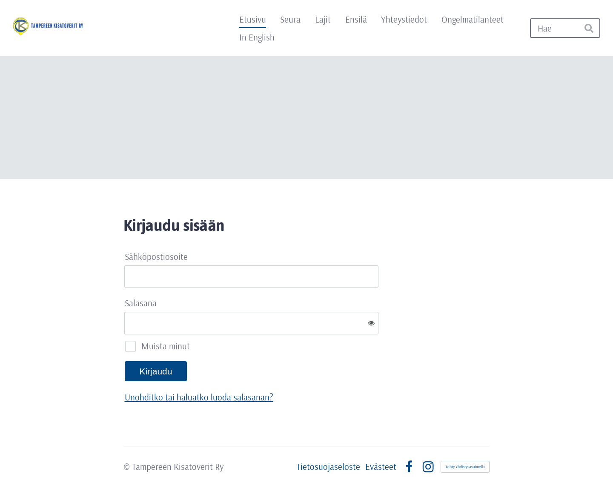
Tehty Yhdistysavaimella (465, 466)
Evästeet (380, 466)
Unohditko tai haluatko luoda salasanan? (199, 397)
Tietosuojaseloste (328, 466)
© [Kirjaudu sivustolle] (127, 466)
